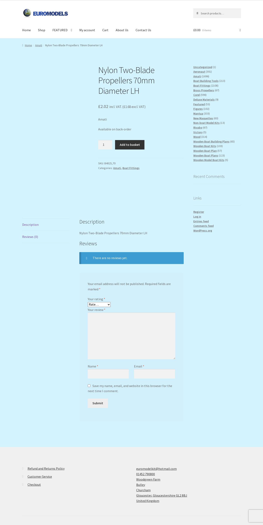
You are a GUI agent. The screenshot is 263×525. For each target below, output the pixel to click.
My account (87, 30)
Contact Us (143, 30)
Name (93, 335)
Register (198, 212)
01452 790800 (145, 443)
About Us (122, 30)
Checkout (34, 453)
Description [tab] (30, 193)
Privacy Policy (32, 501)
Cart (105, 30)
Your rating (96, 268)
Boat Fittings (131, 168)
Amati (38, 45)
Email (139, 335)
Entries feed (201, 221)
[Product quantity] (105, 145)
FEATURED (60, 30)
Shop (41, 30)
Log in (197, 216)
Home (26, 30)
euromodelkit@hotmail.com (156, 438)
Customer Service (40, 445)
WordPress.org (202, 230)
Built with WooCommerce (62, 501)
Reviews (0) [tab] (30, 206)
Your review (96, 279)
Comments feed (203, 226)
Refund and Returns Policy (46, 437)
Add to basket (130, 145)
